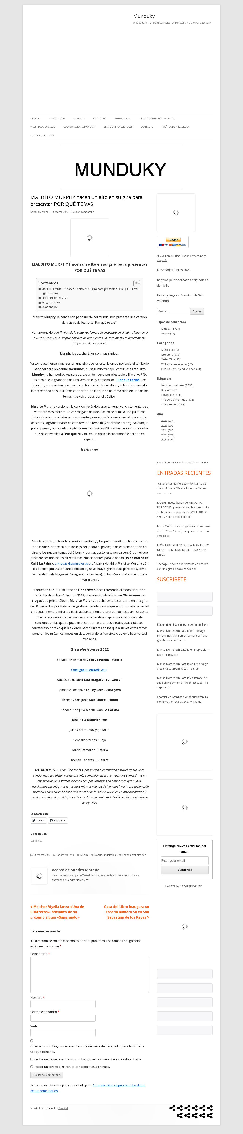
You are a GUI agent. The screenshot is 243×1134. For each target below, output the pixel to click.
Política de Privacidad (175, 126)
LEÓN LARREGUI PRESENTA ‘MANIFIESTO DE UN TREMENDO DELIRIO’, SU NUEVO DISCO (183, 549)
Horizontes (51, 293)
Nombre (37, 997)
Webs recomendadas (42, 126)
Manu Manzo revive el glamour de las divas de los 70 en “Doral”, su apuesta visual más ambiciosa (183, 530)
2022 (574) (167, 440)
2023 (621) (167, 435)
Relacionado (49, 307)
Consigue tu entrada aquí (89, 670)
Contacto (147, 126)
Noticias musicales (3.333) (177, 385)
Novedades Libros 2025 (173, 270)
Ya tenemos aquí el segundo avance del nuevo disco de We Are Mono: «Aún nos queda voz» (182, 488)
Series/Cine (121, 118)
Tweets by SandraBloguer (183, 886)
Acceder (63, 1108)
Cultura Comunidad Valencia (156, 118)
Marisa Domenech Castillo (173, 678)
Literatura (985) (170, 354)
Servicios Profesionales (118, 126)
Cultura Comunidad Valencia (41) (181, 369)
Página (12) (168, 333)
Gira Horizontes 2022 (54, 297)
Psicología (99, 118)
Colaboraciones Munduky (79, 126)
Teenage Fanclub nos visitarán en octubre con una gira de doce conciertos (182, 635)
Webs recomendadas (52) (177, 364)
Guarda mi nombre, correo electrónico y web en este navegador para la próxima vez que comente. (87, 1049)
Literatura (55, 118)
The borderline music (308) (177, 399)
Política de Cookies (42, 135)
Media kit (35, 118)
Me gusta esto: (50, 302)
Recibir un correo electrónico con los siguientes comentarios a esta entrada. (87, 1059)
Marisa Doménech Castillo (173, 631)
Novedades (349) (171, 395)
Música (77, 118)
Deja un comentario (83, 212)
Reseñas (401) (170, 390)
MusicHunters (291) (173, 404)
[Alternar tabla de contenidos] (135, 283)
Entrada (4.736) (170, 328)
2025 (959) (167, 425)
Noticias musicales (105, 855)
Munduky (144, 16)
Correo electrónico (44, 1012)
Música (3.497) (170, 350)
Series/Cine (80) (170, 359)
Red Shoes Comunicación (131, 855)
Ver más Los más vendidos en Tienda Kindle (182, 462)
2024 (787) (167, 430)
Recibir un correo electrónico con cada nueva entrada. (72, 1067)
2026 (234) (167, 420)
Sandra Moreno (39, 212)
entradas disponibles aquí (73, 563)
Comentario (40, 954)
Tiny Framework (47, 1108)
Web (33, 1026)
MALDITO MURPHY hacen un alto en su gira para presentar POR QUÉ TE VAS (90, 289)
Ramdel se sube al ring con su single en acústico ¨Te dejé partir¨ (182, 682)
